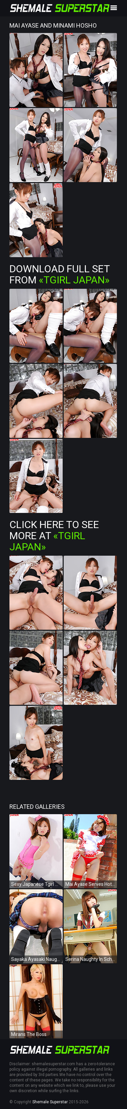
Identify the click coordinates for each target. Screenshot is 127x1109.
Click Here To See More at (54, 536)
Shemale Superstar (50, 1102)
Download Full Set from (59, 274)
